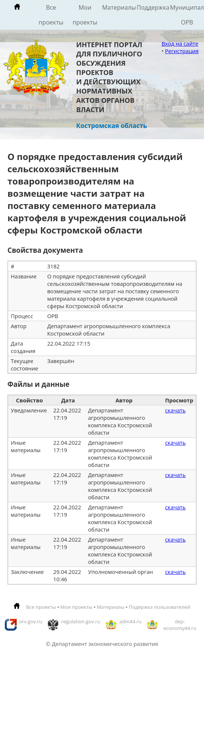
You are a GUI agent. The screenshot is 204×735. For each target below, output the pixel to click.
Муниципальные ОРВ (187, 14)
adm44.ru (130, 621)
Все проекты (51, 14)
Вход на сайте (180, 43)
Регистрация (181, 51)
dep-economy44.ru (180, 624)
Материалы (119, 7)
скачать (175, 410)
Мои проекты (84, 14)
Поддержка (153, 7)
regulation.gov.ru (80, 621)
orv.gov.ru (30, 621)
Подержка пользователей (159, 607)
